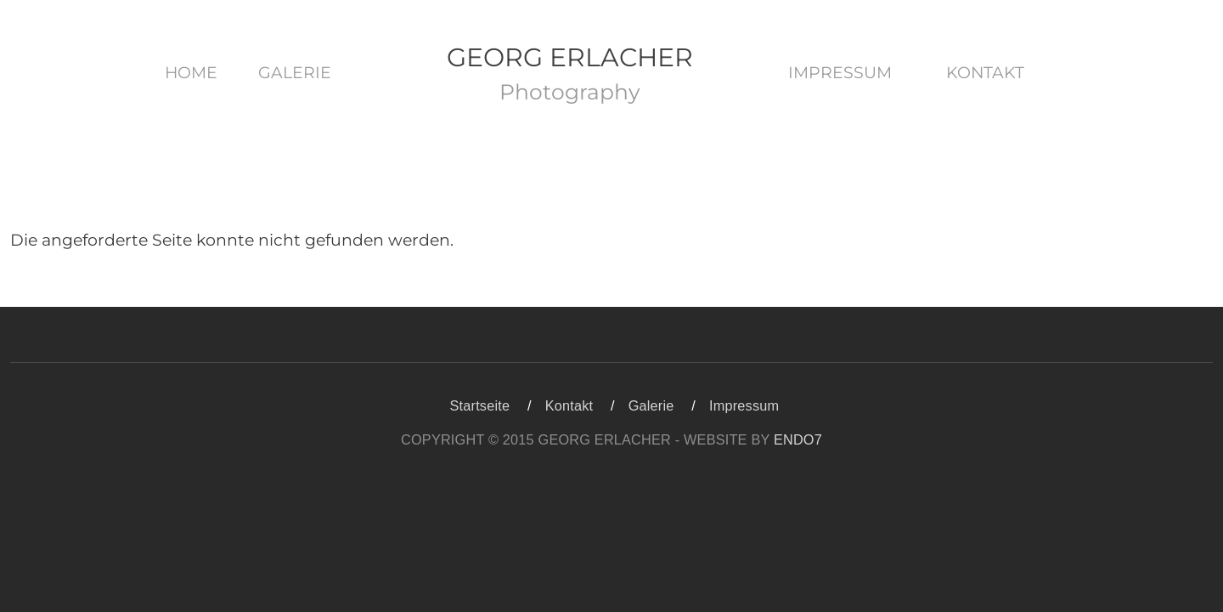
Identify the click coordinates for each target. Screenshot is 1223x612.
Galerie (294, 72)
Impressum (840, 72)
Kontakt (985, 72)
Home (191, 72)
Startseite (480, 405)
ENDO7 (798, 439)
